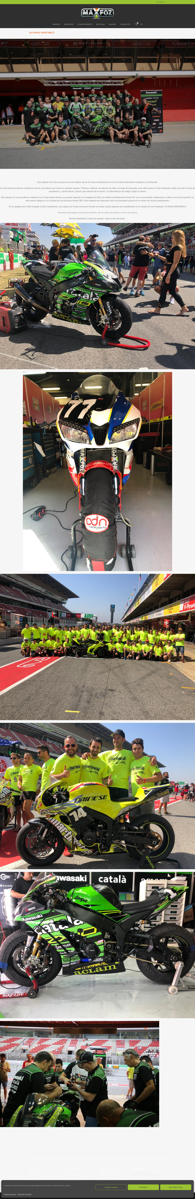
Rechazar (143, 1187)
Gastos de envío (71, 1174)
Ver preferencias (175, 1187)
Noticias (97, 98)
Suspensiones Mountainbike (110, 1177)
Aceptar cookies (111, 1187)
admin (110, 106)
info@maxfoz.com (141, 1178)
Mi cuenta (160, 2)
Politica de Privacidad (24, 1194)
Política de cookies (10, 1194)
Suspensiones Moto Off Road (110, 1174)
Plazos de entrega (72, 1177)
